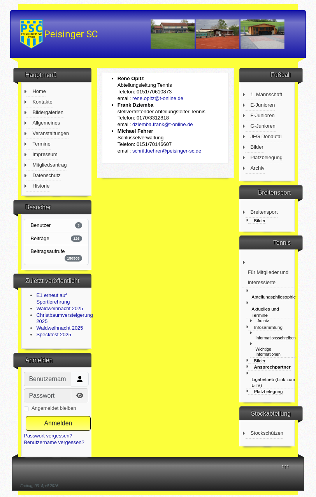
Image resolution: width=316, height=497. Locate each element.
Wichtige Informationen (268, 352)
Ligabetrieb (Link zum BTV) (273, 382)
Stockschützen (267, 433)
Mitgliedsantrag (49, 165)
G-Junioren (263, 126)
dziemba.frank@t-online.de (162, 124)
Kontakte (42, 102)
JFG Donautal (266, 136)
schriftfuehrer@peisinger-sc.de (166, 151)
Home (39, 91)
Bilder (257, 147)
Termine (41, 144)
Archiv (258, 168)
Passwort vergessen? (48, 436)
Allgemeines (46, 123)
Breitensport (264, 212)
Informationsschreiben (276, 337)
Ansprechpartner (272, 366)
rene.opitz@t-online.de (157, 98)
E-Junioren (263, 105)
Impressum (44, 154)
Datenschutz (46, 175)
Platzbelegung (267, 157)
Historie (40, 186)
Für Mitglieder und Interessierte (268, 277)
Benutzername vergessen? (54, 442)
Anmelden (58, 423)
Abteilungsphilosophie (274, 296)
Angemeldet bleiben (54, 408)
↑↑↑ (285, 466)
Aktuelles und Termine (265, 311)
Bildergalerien (47, 112)
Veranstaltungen (50, 133)
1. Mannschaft (267, 94)
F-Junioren (263, 115)
